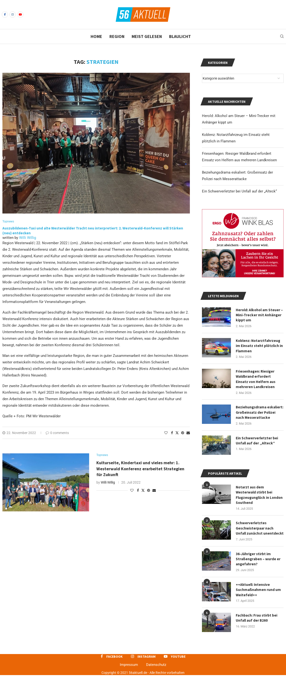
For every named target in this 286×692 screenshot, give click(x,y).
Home (96, 36)
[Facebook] (5, 14)
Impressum (129, 681)
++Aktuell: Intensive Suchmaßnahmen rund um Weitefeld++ (259, 606)
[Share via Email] (188, 433)
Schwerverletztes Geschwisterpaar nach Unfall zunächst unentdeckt (255, 540)
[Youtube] (20, 14)
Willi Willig (27, 238)
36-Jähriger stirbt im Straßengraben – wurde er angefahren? (258, 574)
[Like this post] (166, 433)
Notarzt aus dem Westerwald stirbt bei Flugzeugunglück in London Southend (254, 503)
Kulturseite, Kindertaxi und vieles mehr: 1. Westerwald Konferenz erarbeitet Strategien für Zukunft (140, 469)
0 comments (57, 433)
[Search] (281, 36)
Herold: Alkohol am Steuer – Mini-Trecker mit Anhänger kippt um (259, 315)
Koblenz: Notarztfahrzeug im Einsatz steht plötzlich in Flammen (259, 346)
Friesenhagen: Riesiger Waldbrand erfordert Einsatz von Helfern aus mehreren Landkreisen (256, 380)
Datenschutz (156, 681)
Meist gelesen (147, 36)
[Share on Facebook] (172, 433)
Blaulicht (180, 36)
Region (116, 36)
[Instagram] (12, 14)
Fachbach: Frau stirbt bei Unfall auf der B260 (257, 635)
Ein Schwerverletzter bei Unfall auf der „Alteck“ (239, 191)
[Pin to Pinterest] (182, 433)
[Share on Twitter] (177, 433)
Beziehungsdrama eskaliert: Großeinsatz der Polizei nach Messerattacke (259, 417)
